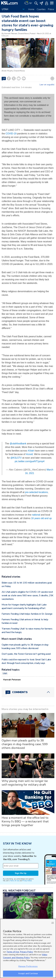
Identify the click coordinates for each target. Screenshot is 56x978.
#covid (29, 454)
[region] (28, 948)
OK (52, 923)
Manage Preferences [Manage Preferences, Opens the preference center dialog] (28, 966)
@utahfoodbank (18, 443)
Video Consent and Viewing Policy (25, 956)
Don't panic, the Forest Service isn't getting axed (26, 654)
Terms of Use (14, 881)
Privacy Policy (26, 952)
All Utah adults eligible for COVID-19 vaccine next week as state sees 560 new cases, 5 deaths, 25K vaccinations (27, 595)
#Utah (31, 450)
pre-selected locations (36, 492)
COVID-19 (11, 133)
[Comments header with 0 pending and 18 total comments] (28, 692)
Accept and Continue (28, 973)
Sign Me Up (20, 873)
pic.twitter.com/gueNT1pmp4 (29, 461)
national (36, 514)
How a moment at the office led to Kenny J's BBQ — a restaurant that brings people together (25, 821)
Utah (5, 673)
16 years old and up (41, 518)
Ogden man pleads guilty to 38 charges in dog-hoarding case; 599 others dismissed (24, 744)
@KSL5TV (16, 458)
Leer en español (47, 85)
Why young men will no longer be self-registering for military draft (25, 783)
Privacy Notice (27, 881)
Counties (41, 9)
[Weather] (28, 3)
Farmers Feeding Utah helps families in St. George (27, 614)
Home (31, 9)
